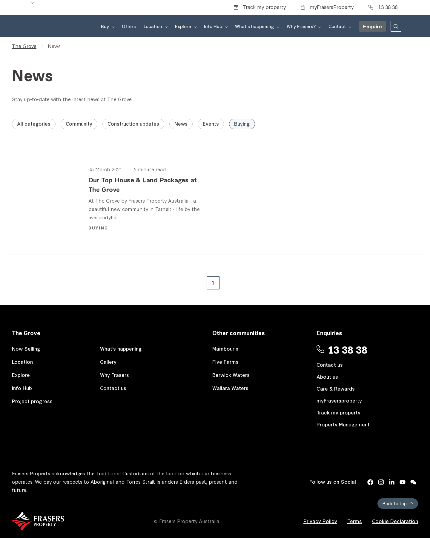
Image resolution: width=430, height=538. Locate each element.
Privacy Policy (320, 520)
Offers (129, 26)
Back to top (397, 503)
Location (22, 361)
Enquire (372, 26)
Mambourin (225, 348)
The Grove (24, 45)
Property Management (343, 424)
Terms (354, 520)
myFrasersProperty (327, 6)
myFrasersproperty (339, 400)
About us (327, 376)
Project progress (32, 400)
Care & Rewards (336, 388)
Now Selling (26, 348)
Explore (21, 374)
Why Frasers (114, 374)
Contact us (113, 387)
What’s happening (121, 348)
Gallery (108, 361)
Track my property (260, 6)
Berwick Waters (231, 374)
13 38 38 (382, 6)
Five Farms (225, 361)
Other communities (238, 333)
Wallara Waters (230, 387)
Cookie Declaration (395, 520)
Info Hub (22, 387)
